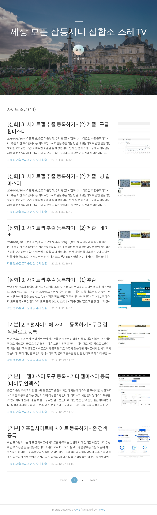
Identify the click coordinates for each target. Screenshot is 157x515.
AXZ (77, 509)
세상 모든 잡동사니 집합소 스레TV (78, 32)
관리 (100, 86)
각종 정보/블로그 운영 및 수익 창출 (27, 160)
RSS (86, 86)
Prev (62, 480)
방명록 (71, 86)
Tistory (101, 509)
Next (95, 480)
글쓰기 (57, 86)
